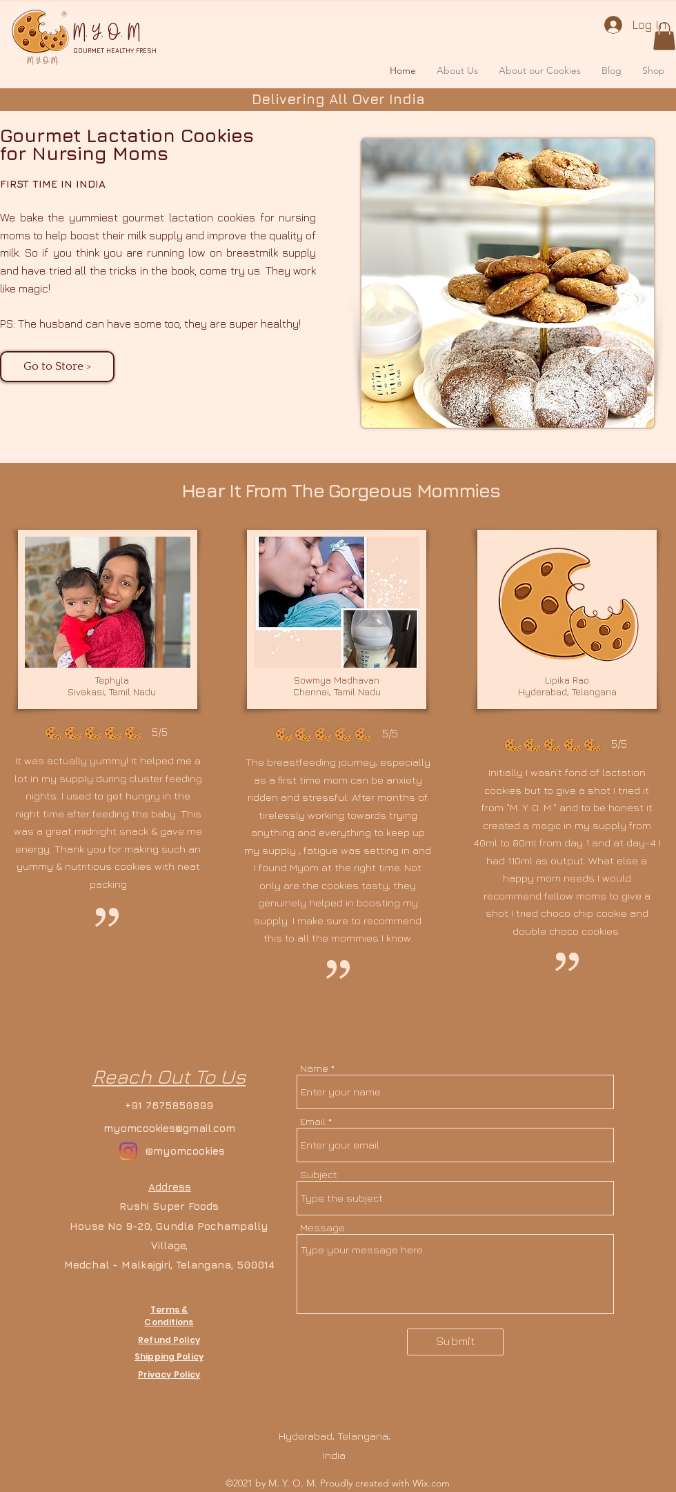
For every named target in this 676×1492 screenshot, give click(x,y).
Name (314, 1068)
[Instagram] (128, 1151)
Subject (318, 1174)
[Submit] (455, 1342)
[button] (664, 36)
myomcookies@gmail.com (169, 1128)
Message (322, 1227)
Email (313, 1121)
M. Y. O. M (106, 33)
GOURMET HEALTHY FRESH (115, 50)
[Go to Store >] (57, 366)
